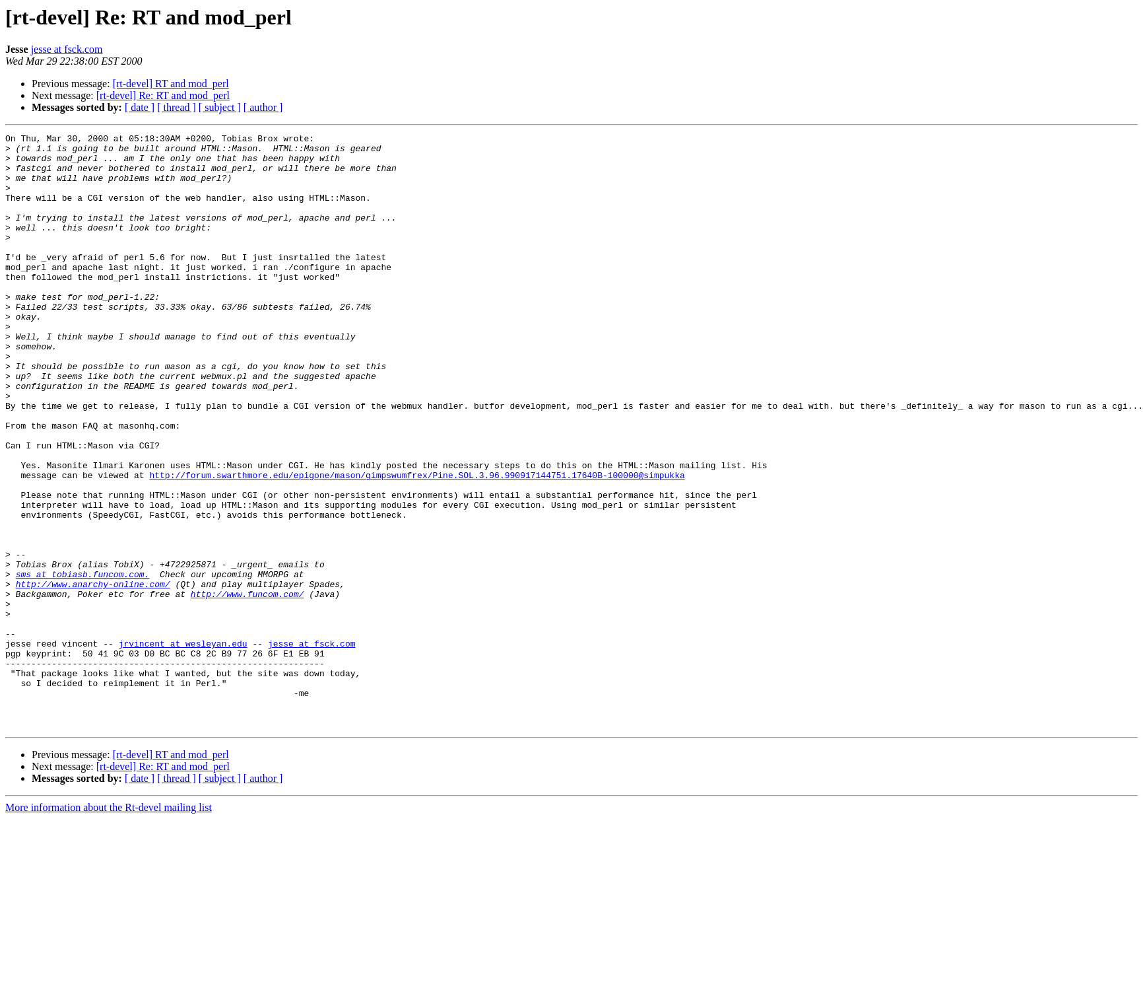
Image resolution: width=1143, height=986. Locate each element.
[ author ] (263, 107)
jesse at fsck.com (67, 49)
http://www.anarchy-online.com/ (93, 675)
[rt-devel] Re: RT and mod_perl (163, 95)
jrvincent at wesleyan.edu (183, 746)
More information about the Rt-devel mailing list (108, 926)
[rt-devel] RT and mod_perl (171, 83)
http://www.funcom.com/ (247, 687)
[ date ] (139, 107)
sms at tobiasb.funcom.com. (83, 663)
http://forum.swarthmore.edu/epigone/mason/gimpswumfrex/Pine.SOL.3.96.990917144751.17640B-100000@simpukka (416, 544)
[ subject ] (220, 107)
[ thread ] (176, 107)
